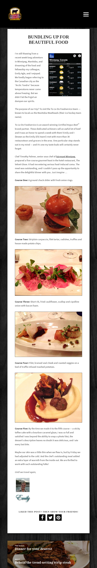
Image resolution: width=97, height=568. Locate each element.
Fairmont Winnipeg (65, 156)
